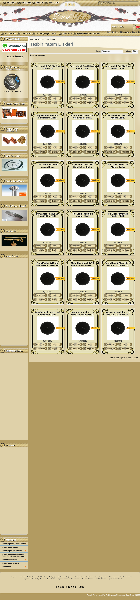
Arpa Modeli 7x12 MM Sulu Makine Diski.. (83, 165)
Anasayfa (11, 3)
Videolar (67, 34)
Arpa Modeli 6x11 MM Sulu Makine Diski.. (47, 116)
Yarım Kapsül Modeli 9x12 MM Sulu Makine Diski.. (118, 264)
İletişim (13, 577)
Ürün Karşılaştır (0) (37, 55)
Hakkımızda (10, 34)
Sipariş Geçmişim (100, 577)
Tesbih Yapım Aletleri (10, 547)
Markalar (43, 577)
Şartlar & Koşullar (114, 579)
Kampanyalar (79, 577)
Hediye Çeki (53, 577)
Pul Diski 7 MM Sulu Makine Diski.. (83, 215)
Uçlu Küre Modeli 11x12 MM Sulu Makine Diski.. (118, 313)
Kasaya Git (54, 3)
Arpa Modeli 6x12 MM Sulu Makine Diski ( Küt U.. (47, 264)
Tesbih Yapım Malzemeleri (12, 551)
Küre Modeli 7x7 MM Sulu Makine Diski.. (118, 116)
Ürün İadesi (22, 577)
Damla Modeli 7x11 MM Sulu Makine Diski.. (47, 215)
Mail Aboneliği (127, 577)
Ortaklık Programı (65, 577)
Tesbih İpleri (6, 567)
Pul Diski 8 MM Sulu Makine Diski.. (118, 165)
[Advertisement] (14, 302)
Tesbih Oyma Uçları (9, 560)
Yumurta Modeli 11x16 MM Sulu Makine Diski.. (82, 313)
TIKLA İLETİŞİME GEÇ (15, 56)
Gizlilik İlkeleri (101, 579)
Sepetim (40, 3)
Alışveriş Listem (114, 577)
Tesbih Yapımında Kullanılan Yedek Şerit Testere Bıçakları (13, 555)
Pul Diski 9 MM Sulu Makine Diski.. (48, 165)
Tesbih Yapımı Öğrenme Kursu (14, 544)
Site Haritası (33, 577)
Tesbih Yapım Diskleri (10, 563)
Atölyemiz (26, 34)
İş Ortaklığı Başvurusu (88, 34)
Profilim (89, 577)
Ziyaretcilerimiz (63, 579)
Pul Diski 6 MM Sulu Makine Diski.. (118, 215)
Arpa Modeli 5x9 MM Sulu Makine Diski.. (118, 67)
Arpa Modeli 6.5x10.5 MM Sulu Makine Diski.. (82, 116)
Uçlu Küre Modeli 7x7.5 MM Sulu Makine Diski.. (82, 264)
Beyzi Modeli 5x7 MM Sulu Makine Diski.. (48, 67)
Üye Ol (136, 32)
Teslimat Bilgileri (87, 579)
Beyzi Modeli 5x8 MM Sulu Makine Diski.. (83, 67)
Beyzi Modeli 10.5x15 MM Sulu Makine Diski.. (47, 313)
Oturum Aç (125, 32)
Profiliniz (26, 3)
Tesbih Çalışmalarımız (46, 34)
